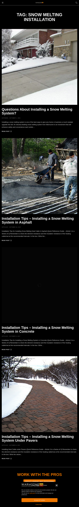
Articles (5, 227)
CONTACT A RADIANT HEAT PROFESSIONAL (39, 481)
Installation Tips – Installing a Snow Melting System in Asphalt (38, 220)
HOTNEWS (5, 118)
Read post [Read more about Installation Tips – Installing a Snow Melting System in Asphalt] (7, 240)
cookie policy (32, 493)
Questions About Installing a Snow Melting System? (37, 111)
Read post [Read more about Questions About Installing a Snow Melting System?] (7, 131)
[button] (57, 485)
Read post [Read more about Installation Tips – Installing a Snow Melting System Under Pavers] (7, 458)
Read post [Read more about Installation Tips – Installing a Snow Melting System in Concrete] (7, 349)
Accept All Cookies (39, 500)
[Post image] (39, 67)
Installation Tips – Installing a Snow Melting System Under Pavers (38, 438)
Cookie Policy (38, 504)
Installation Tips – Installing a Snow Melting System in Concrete (38, 329)
